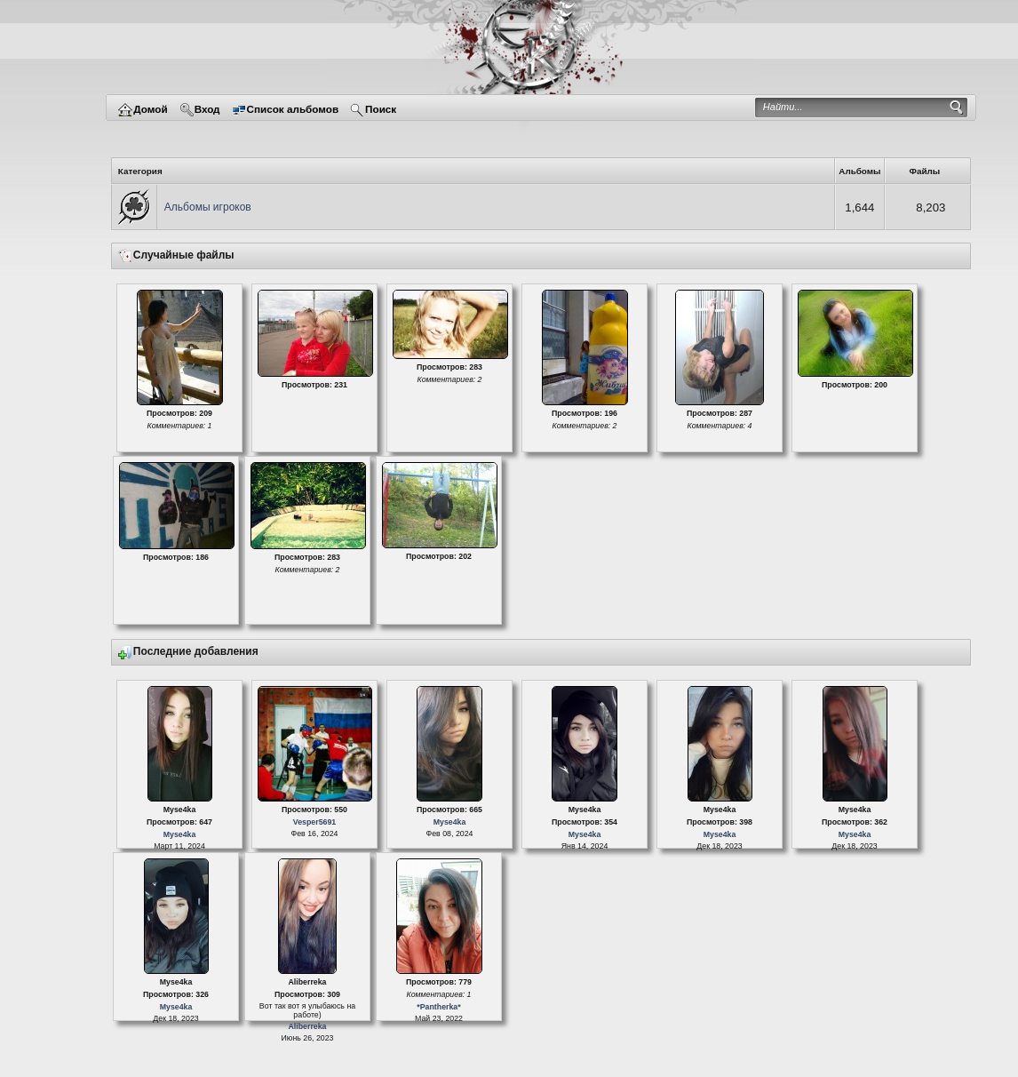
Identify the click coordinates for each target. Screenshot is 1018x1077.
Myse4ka (179, 834)
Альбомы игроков (207, 207)
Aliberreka (307, 1026)
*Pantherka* (438, 1006)
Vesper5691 (314, 822)
